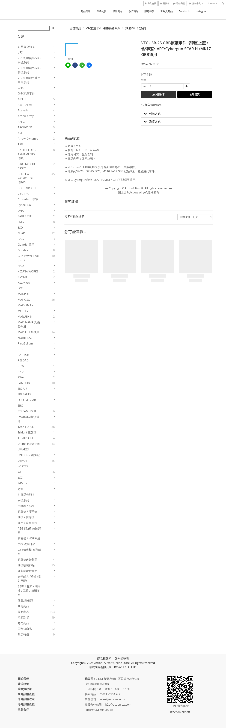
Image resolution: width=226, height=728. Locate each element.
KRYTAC (23, 277)
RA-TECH (23, 355)
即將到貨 (101, 11)
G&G (21, 239)
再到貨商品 (166, 11)
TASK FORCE (26, 427)
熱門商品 (133, 11)
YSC (20, 478)
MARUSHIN (25, 317)
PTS (20, 349)
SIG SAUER (24, 394)
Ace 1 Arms (25, 105)
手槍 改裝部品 (26, 544)
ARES (21, 133)
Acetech (23, 110)
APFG (21, 122)
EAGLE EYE (25, 216)
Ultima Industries (29, 444)
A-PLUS (22, 99)
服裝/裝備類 (25, 600)
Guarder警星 (26, 244)
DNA (21, 211)
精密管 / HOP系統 (29, 538)
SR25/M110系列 (135, 28)
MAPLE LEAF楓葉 (28, 332)
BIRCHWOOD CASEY (26, 166)
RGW (21, 366)
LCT (20, 288)
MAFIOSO (24, 300)
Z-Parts (22, 483)
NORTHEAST (26, 338)
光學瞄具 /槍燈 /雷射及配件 (29, 579)
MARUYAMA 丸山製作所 (29, 324)
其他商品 (23, 606)
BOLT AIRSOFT (27, 188)
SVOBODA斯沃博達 (28, 419)
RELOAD (23, 360)
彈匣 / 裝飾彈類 (27, 523)
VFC (20, 52)
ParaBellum (25, 343)
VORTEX (23, 466)
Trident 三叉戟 (27, 432)
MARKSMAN (26, 305)
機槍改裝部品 (26, 565)
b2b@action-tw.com (118, 704)
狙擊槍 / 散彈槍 (27, 511)
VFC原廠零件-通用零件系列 (29, 80)
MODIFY (23, 311)
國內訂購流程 (26, 694)
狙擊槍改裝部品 (27, 559)
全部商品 (75, 28)
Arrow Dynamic (28, 139)
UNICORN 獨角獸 (29, 455)
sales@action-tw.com (113, 699)
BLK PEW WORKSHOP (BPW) (26, 178)
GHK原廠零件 (26, 93)
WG (20, 472)
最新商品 (118, 11)
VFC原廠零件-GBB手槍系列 (29, 60)
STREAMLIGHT (27, 411)
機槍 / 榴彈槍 (26, 517)
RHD (20, 372)
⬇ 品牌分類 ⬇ (26, 47)
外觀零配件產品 (27, 571)
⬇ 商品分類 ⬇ (26, 495)
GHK (20, 88)
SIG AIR (22, 389)
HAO (21, 266)
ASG (20, 144)
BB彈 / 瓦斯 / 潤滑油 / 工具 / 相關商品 (29, 590)
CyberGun (24, 205)
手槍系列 (23, 500)
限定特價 (149, 11)
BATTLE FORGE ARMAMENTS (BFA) (27, 154)
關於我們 (23, 679)
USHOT (22, 461)
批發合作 (23, 709)
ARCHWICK (25, 127)
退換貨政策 (25, 689)
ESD (20, 228)
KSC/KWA (24, 283)
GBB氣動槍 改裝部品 (29, 552)
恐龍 (20, 489)
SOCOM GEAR (27, 400)
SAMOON (24, 383)
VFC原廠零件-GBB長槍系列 (29, 70)
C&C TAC (23, 194)
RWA (21, 377)
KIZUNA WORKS (28, 271)
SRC (20, 406)
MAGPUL (23, 294)
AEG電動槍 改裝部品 (29, 531)
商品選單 (86, 11)
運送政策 (23, 684)
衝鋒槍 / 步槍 (26, 506)
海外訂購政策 (26, 699)
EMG (21, 222)
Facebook (184, 11)
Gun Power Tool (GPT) (28, 258)
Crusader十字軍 (28, 199)
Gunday (23, 250)
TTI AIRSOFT (25, 438)
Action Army (26, 116)
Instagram (201, 11)
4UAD (21, 233)
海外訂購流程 (26, 704)
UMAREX (23, 449)
